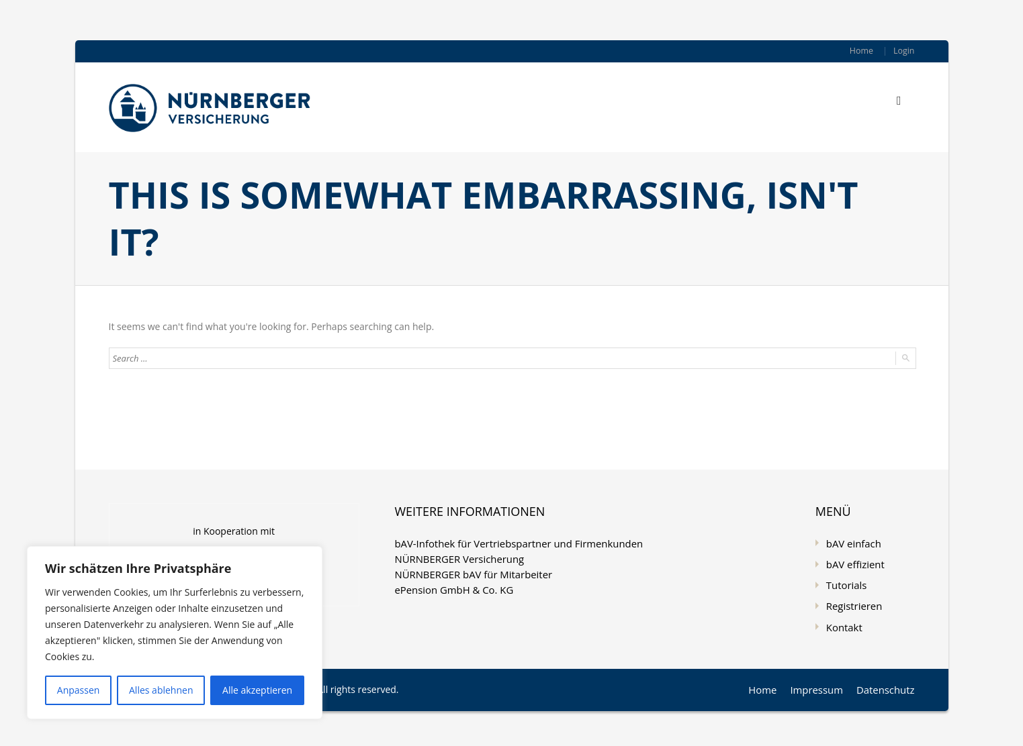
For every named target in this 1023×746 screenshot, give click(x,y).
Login (904, 50)
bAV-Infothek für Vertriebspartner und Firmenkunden (511, 542)
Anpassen (78, 690)
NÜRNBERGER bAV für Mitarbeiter (468, 572)
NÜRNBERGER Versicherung (455, 557)
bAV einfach (852, 542)
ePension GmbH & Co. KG (450, 586)
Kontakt (843, 623)
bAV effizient (853, 562)
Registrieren (852, 602)
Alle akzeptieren (257, 690)
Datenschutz (887, 684)
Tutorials (845, 582)
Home (862, 50)
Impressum (821, 684)
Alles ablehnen (161, 690)
